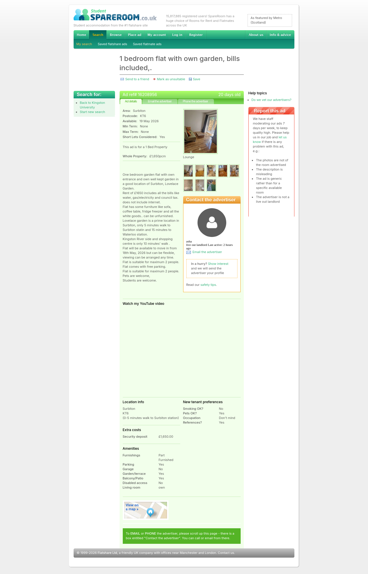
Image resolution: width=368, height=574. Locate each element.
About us (256, 34)
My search (84, 44)
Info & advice (280, 34)
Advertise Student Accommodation (134, 34)
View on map (146, 510)
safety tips (208, 285)
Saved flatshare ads (112, 44)
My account (156, 34)
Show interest (218, 264)
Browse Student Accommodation (115, 34)
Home (81, 34)
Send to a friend (137, 79)
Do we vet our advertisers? (272, 100)
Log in (177, 34)
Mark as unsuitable (171, 79)
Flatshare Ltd (107, 553)
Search (97, 35)
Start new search (92, 112)
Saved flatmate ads (147, 44)
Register (195, 34)
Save (196, 79)
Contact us (226, 553)
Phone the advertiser (195, 101)
